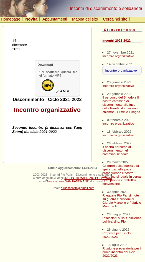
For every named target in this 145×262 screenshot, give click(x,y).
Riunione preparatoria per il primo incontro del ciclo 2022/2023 (121, 251)
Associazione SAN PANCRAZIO (68, 181)
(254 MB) (55, 86)
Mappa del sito (85, 19)
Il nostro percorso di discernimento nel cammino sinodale (116, 150)
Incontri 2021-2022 (116, 40)
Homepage (10, 19)
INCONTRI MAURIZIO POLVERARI (88, 178)
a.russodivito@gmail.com (77, 188)
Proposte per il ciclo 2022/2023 (116, 234)
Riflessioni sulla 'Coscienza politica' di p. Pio (121, 219)
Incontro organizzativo (118, 56)
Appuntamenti (54, 19)
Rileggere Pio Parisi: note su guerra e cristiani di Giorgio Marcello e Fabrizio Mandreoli (121, 200)
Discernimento (120, 29)
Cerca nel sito (115, 19)
